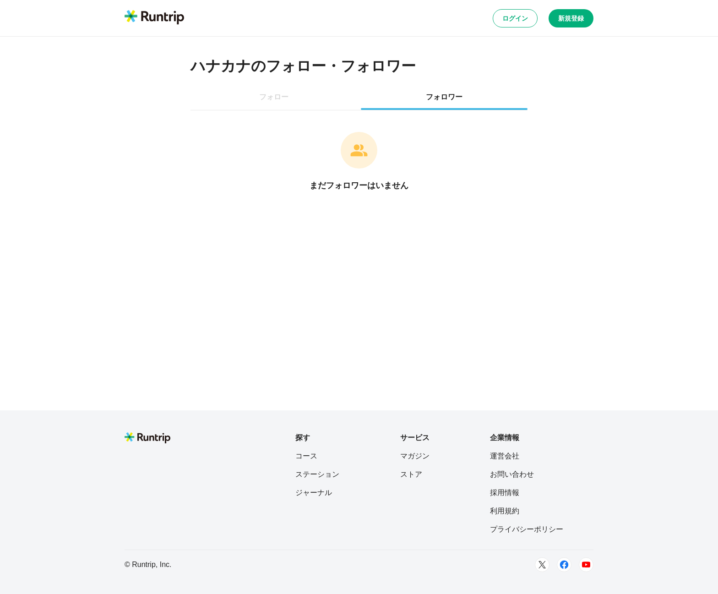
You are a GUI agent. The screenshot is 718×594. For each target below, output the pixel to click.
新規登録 (571, 18)
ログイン (515, 18)
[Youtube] (586, 564)
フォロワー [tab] (444, 97)
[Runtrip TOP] (154, 18)
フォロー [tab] (273, 97)
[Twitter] (542, 564)
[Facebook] (564, 564)
